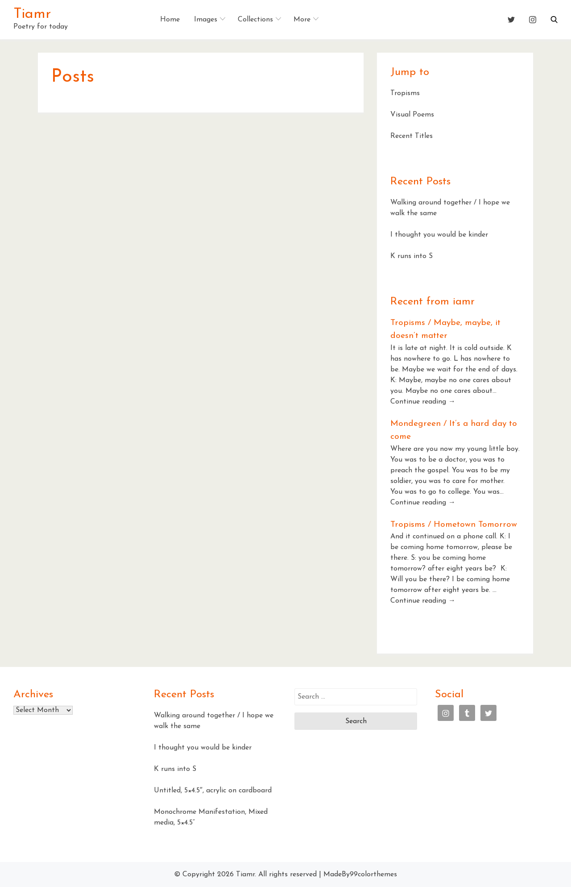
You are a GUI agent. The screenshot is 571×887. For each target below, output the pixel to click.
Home (170, 19)
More (302, 19)
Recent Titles (411, 136)
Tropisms (405, 93)
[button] (554, 19)
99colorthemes (373, 874)
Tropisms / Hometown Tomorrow (453, 525)
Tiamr (32, 14)
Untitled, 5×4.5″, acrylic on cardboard (213, 790)
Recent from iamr (432, 301)
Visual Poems (412, 114)
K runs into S (411, 256)
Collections (255, 19)
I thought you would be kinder (439, 234)
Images (205, 19)
